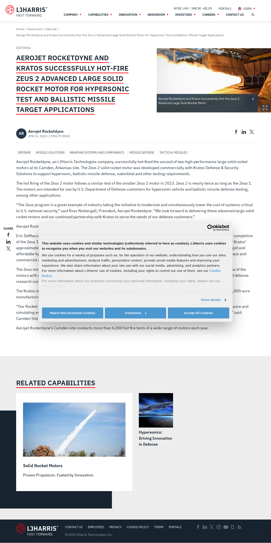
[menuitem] (225, 8)
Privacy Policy (53, 286)
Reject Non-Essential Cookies (72, 313)
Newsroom (35, 29)
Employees (96, 527)
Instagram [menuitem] (219, 527)
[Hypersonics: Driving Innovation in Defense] (156, 420)
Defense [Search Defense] (24, 152)
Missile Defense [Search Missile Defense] (141, 152)
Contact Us (74, 527)
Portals (175, 527)
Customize (135, 313)
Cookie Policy (138, 527)
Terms (159, 527)
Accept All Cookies (198, 313)
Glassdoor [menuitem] (232, 527)
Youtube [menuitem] (225, 527)
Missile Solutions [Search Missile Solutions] (50, 152)
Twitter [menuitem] (212, 527)
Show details (211, 300)
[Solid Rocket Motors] (74, 440)
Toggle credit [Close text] (253, 99)
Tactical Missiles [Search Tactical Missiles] (173, 152)
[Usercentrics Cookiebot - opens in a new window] (210, 227)
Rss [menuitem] (239, 527)
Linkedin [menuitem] (205, 527)
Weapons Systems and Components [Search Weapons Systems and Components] (97, 152)
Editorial (51, 29)
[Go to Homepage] (37, 529)
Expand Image (265, 107)
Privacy (115, 527)
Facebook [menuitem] (198, 527)
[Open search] (253, 14)
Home (20, 29)
